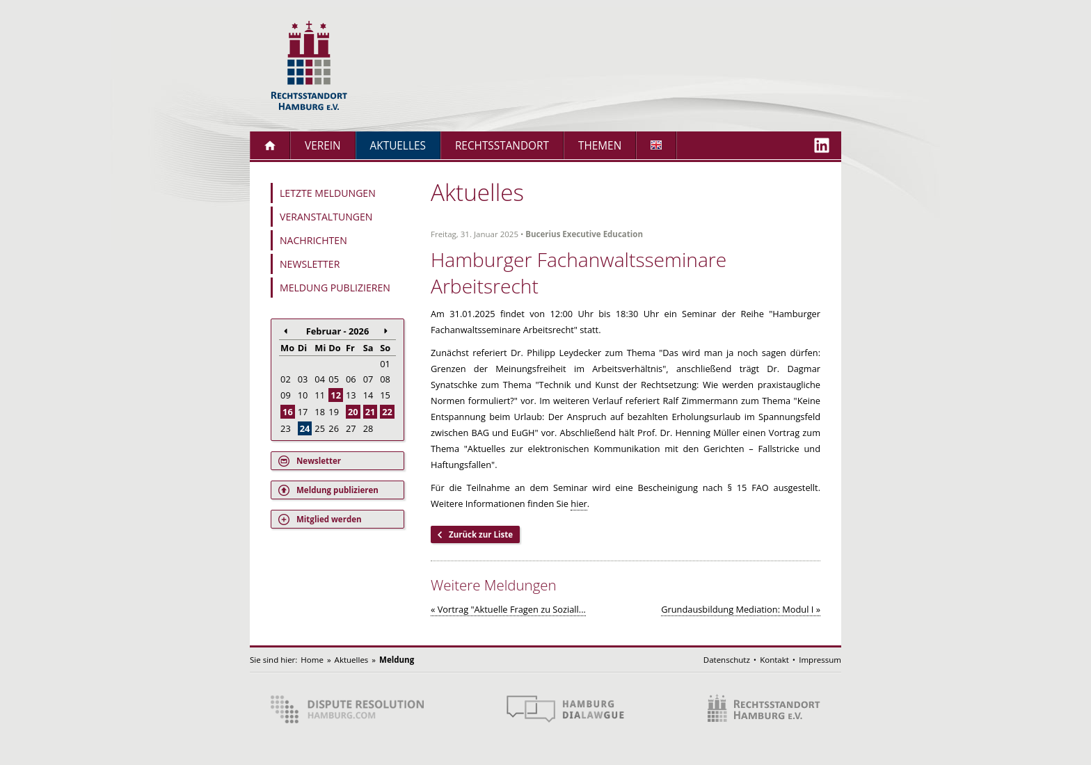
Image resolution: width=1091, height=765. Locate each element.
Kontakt (774, 659)
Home (312, 659)
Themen (599, 145)
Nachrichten (313, 240)
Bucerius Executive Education (584, 234)
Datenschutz (726, 659)
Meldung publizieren (335, 287)
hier (579, 503)
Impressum (820, 659)
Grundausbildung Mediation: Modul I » (740, 609)
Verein (323, 145)
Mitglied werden (329, 519)
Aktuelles (398, 145)
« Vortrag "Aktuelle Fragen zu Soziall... (508, 609)
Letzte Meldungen (328, 193)
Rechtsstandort (502, 145)
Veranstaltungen (326, 216)
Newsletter (310, 264)
